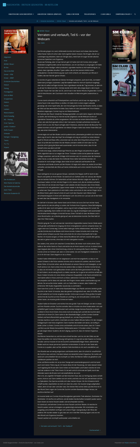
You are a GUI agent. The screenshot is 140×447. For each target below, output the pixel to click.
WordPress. (133, 443)
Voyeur (6, 147)
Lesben (6, 109)
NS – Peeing (8, 120)
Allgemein (7, 57)
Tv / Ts (6, 144)
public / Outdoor (10, 126)
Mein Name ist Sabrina (12, 183)
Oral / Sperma (9, 123)
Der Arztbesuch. (9, 179)
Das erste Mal (9, 71)
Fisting (6, 88)
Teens (6, 140)
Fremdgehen (8, 92)
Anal (5, 61)
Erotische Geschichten (47, 21)
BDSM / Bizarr (61, 21)
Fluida (126, 443)
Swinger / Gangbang (11, 137)
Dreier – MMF (9, 78)
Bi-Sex (6, 67)
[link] (135, 14)
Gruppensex (8, 99)
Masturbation (9, 113)
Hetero (6, 102)
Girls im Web (8, 95)
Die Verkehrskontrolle (12, 186)
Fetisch (6, 85)
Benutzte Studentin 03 (12, 193)
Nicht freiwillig (9, 116)
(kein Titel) (8, 190)
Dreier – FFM (8, 74)
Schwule (7, 133)
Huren (6, 106)
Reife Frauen (8, 130)
